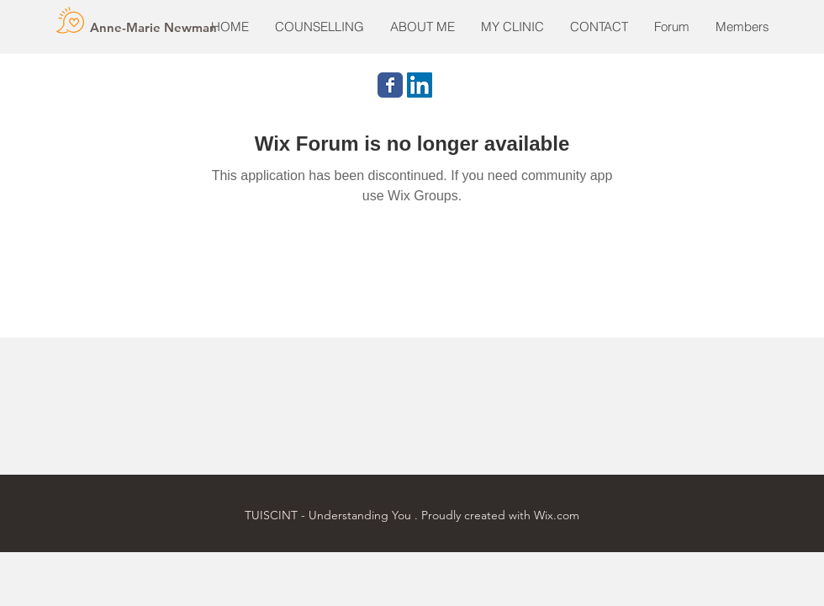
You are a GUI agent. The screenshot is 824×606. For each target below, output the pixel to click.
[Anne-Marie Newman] (153, 27)
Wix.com (556, 515)
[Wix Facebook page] (390, 85)
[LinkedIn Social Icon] (419, 85)
